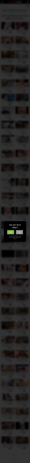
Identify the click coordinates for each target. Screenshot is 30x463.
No (19, 232)
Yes (10, 232)
